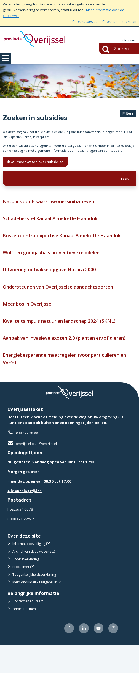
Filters (127, 113)
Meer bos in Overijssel (30, 319)
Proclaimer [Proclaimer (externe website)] (21, 594)
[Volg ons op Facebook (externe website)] (66, 656)
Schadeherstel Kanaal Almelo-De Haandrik (55, 230)
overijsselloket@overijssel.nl (35, 471)
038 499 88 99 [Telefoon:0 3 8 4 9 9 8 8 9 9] (28, 460)
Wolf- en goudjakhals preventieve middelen (57, 266)
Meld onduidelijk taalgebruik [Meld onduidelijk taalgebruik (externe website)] (36, 609)
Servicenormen (25, 636)
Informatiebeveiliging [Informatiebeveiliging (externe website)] (30, 571)
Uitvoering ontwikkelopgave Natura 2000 (53, 284)
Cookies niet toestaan (118, 21)
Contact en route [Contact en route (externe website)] (26, 628)
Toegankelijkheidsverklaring (36, 602)
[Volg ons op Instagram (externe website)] (113, 656)
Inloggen (128, 40)
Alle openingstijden (25, 518)
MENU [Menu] (5, 58)
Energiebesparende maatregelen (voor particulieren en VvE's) (68, 385)
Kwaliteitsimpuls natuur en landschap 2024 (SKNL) (65, 337)
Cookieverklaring (26, 586)
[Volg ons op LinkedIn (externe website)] (81, 656)
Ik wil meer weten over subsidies (38, 171)
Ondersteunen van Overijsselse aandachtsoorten (63, 301)
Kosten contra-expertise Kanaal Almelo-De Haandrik (68, 248)
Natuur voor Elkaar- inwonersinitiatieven (53, 212)
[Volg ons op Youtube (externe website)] (97, 656)
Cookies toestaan (82, 21)
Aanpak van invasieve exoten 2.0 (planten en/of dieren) (61, 359)
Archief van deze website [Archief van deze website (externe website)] (33, 579)
